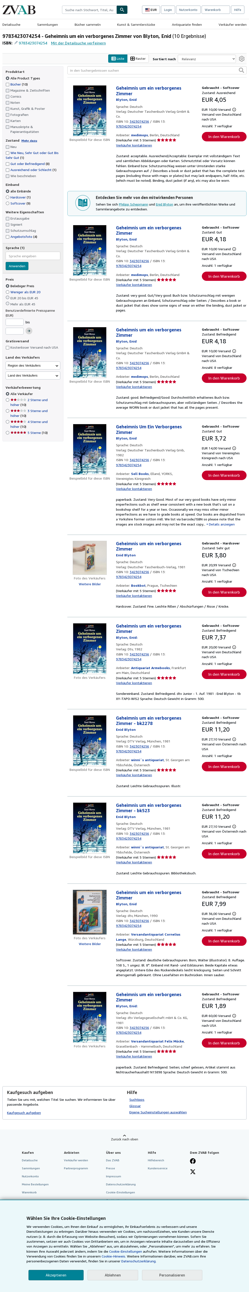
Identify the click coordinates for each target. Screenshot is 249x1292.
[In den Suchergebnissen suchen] (157, 70)
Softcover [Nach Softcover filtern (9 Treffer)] (18, 203)
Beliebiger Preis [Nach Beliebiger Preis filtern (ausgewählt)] (20, 286)
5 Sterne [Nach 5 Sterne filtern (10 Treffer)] (29, 433)
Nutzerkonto (188, 10)
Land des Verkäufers (22, 375)
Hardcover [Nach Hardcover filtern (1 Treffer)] (18, 197)
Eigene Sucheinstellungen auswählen (158, 1112)
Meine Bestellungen (35, 1184)
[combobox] (89, 10)
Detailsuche (11, 24)
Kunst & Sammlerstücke (136, 24)
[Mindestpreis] (15, 322)
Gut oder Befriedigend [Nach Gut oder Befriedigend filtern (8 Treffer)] (28, 164)
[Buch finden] (122, 10)
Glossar (135, 1106)
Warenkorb (29, 1192)
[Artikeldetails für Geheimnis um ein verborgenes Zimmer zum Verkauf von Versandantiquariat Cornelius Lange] (89, 912)
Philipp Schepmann (133, 204)
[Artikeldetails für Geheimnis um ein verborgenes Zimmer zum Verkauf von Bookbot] (89, 558)
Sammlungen (47, 24)
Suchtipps (136, 1099)
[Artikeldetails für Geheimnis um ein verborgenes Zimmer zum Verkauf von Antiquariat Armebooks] (89, 648)
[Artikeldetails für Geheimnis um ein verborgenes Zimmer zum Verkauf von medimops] (89, 111)
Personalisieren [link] (172, 1275)
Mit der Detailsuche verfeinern (78, 43)
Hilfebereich (156, 1160)
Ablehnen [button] (113, 1275)
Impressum (113, 1176)
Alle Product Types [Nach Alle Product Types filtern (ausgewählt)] (23, 78)
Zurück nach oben (124, 1139)
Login (168, 10)
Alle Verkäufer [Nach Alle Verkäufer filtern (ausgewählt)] (22, 394)
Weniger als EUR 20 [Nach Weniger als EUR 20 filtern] (23, 292)
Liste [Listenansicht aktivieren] (117, 58)
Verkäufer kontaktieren (134, 145)
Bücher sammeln (88, 24)
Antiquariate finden (187, 24)
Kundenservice (158, 1168)
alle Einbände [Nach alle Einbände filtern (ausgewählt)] (19, 191)
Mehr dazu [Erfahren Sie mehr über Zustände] (29, 140)
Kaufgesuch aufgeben (24, 1113)
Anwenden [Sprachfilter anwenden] (17, 266)
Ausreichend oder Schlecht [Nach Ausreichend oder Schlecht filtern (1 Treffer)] (31, 170)
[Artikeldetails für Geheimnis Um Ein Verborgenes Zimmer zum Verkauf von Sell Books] (89, 449)
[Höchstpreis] (15, 331)
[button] (241, 70)
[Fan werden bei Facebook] (193, 1161)
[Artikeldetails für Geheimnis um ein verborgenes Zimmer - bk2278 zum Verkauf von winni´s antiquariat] (89, 740)
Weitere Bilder (90, 584)
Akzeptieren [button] (56, 1275)
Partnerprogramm (76, 1168)
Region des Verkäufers (24, 365)
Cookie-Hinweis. (114, 1256)
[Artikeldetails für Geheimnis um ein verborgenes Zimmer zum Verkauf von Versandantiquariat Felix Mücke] (89, 1017)
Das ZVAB (112, 1160)
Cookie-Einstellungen (125, 1251)
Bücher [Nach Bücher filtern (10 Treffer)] (17, 84)
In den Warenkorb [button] (224, 136)
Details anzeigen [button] (222, 524)
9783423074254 (33, 43)
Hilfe (237, 10)
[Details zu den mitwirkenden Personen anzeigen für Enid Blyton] (126, 100)
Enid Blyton (164, 204)
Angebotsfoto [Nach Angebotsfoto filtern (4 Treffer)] (21, 236)
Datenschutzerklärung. (138, 1261)
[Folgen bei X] (193, 1172)
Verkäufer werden (233, 24)
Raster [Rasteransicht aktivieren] (138, 58)
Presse (110, 1168)
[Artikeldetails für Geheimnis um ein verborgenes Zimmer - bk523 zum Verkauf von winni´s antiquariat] (89, 827)
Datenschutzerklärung (121, 1184)
